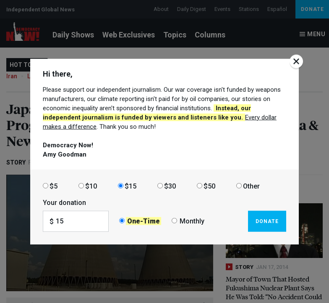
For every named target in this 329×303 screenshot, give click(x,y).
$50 (209, 186)
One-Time (143, 221)
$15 (130, 186)
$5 (53, 186)
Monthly (192, 221)
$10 (91, 186)
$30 (170, 186)
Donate (267, 221)
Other (251, 186)
